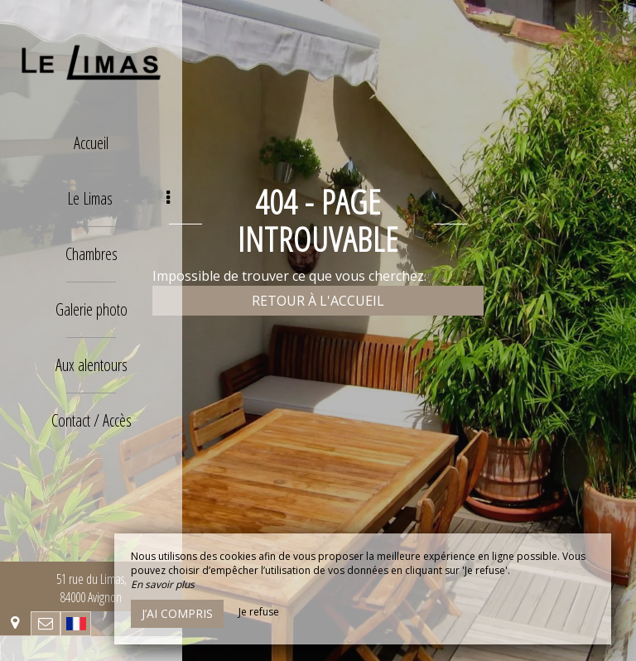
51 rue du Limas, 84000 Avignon (91, 588)
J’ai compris (177, 613)
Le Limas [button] (119, 198)
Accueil (91, 143)
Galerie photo (91, 309)
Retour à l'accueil (318, 301)
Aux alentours (91, 365)
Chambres (91, 254)
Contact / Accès (91, 420)
